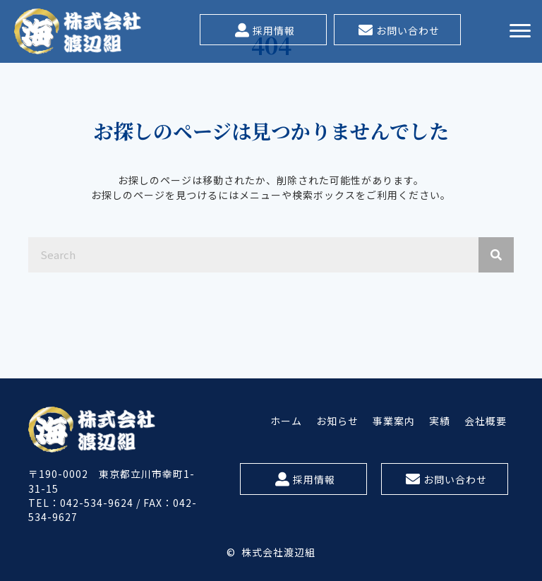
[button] (263, 29)
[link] (286, 421)
